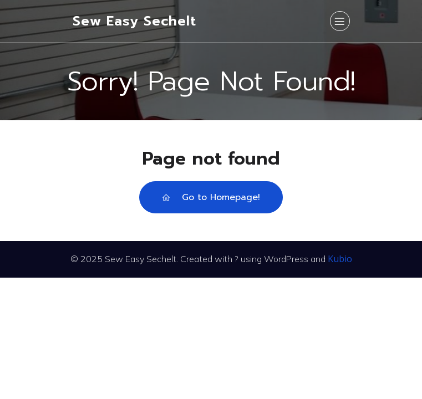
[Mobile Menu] (340, 21)
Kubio (340, 259)
